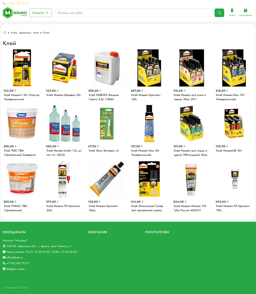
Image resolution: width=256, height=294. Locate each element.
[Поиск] (219, 13)
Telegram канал (15, 269)
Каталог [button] (41, 12)
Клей (46, 33)
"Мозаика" (12, 287)
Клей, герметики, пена (25, 33)
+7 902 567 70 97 (17, 3)
